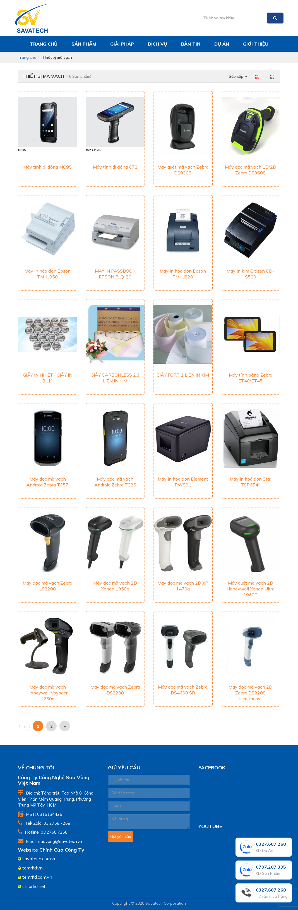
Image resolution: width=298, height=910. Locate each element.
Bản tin (190, 44)
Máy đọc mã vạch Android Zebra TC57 (47, 482)
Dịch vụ (157, 44)
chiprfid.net (33, 886)
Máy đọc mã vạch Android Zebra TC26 (115, 482)
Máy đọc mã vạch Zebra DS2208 (115, 690)
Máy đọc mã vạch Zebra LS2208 (47, 586)
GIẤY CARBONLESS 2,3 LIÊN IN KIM (115, 378)
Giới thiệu (255, 44)
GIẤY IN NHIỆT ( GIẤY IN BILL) (47, 378)
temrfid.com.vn (37, 877)
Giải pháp (122, 44)
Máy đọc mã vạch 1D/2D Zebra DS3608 (250, 170)
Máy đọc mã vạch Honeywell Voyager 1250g (47, 692)
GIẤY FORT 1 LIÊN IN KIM (183, 375)
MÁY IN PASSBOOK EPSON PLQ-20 (115, 274)
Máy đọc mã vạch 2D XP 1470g (182, 586)
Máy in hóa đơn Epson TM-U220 (183, 274)
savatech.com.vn (39, 858)
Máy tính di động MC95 (47, 167)
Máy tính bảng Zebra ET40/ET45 (250, 378)
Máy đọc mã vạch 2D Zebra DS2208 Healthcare (250, 692)
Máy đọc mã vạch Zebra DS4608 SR (183, 690)
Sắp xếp (238, 76)
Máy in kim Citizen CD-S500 (250, 274)
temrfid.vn (32, 868)
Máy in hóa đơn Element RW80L (183, 482)
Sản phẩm (83, 44)
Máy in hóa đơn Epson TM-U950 (47, 274)
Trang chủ (43, 44)
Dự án (221, 44)
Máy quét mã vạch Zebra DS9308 (182, 170)
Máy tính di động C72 (115, 167)
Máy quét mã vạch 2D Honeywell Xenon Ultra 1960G (251, 588)
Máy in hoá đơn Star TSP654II (250, 482)
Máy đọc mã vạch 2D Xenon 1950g (115, 586)
